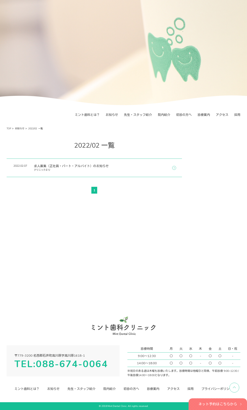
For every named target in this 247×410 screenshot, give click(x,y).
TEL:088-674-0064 (61, 364)
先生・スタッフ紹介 (138, 115)
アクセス (222, 115)
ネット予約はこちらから (217, 404)
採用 (237, 115)
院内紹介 (164, 115)
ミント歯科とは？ (87, 115)
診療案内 (204, 115)
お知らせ (112, 115)
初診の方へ (184, 115)
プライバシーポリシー (217, 389)
